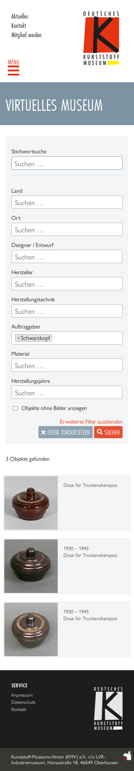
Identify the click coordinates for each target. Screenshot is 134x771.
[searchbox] (67, 202)
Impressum (22, 695)
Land (16, 190)
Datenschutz (23, 702)
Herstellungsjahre (30, 380)
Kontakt (18, 25)
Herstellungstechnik (33, 299)
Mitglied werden (26, 34)
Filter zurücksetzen (65, 432)
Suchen (108, 432)
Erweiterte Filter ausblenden (91, 421)
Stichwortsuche (28, 151)
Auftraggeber (26, 326)
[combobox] (67, 202)
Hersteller (22, 272)
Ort (15, 217)
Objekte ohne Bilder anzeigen (54, 408)
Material (20, 353)
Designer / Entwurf (32, 245)
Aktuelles (19, 16)
